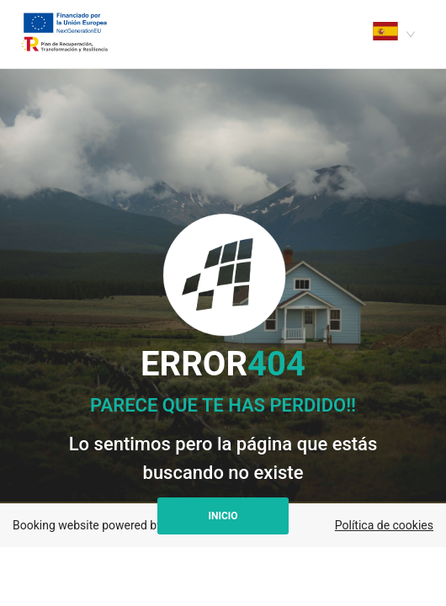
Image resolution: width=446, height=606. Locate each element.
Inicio (222, 516)
